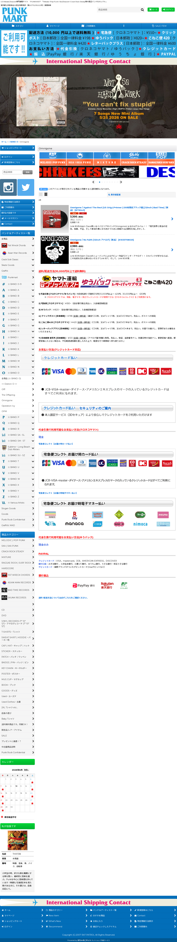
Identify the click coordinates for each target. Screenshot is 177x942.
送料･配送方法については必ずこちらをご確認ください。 (64, 598)
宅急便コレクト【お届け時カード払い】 (56, 444)
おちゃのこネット (84, 940)
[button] (124, 26)
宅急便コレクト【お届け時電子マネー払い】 (58, 493)
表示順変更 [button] (114, 194)
